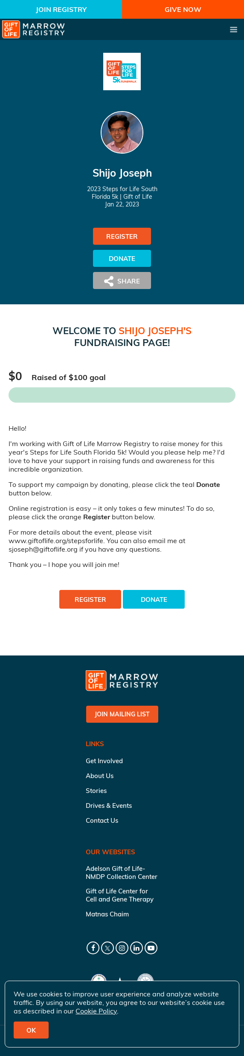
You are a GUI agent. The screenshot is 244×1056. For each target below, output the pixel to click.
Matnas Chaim (107, 914)
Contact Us (102, 820)
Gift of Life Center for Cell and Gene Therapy (120, 895)
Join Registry (61, 9)
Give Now (183, 9)
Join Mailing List (122, 714)
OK (31, 1030)
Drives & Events (109, 805)
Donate (122, 259)
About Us (99, 776)
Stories (96, 791)
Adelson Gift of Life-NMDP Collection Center (121, 872)
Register (122, 236)
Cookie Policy (96, 1011)
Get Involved (104, 761)
